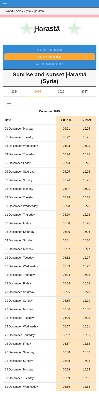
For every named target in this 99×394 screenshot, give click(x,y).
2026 (61, 91)
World (9, 10)
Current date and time (49, 63)
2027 (84, 91)
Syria (27, 10)
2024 (14, 91)
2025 (38, 91)
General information (49, 49)
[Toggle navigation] (5, 3)
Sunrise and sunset (50, 56)
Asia (18, 10)
